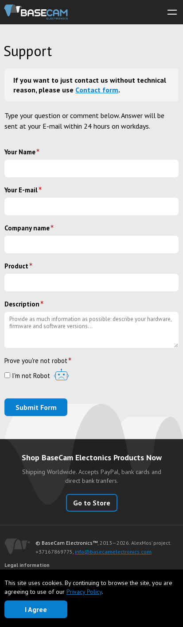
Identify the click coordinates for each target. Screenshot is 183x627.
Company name (27, 228)
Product (16, 266)
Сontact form (96, 89)
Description (21, 304)
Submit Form (36, 407)
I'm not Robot (27, 376)
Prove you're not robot (35, 360)
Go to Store (91, 502)
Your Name (19, 152)
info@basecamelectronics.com (113, 551)
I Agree (36, 609)
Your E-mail (21, 190)
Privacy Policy (84, 592)
